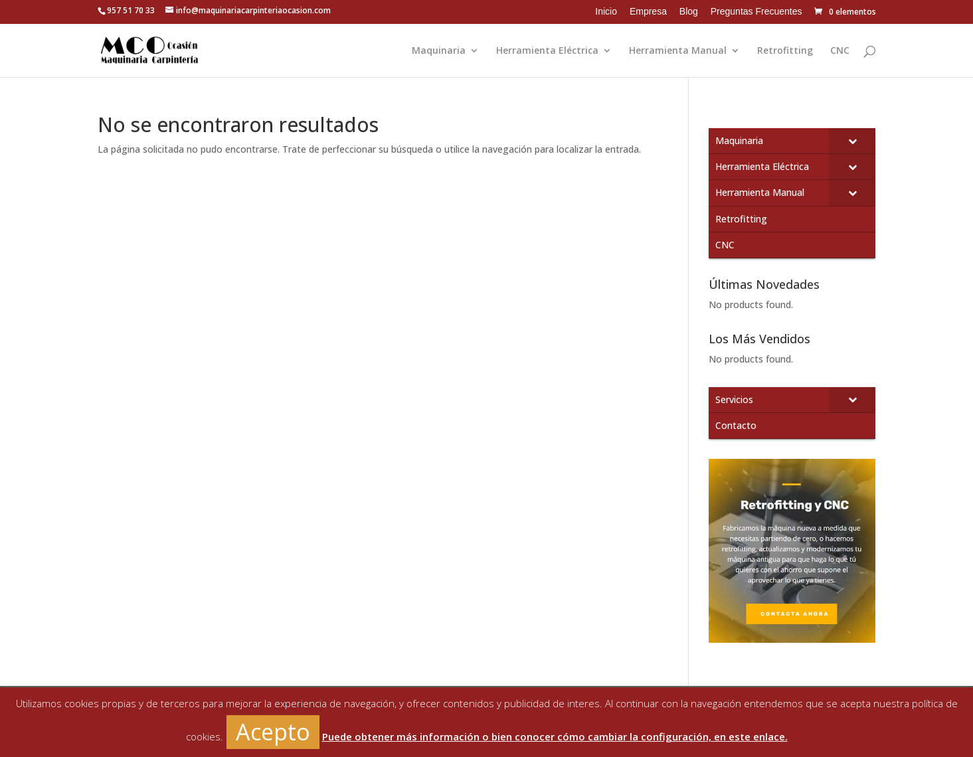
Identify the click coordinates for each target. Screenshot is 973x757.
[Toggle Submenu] (852, 140)
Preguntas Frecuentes (756, 11)
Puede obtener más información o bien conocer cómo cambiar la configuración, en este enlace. (555, 736)
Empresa (648, 11)
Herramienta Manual (678, 51)
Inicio (606, 11)
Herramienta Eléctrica (547, 51)
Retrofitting (785, 51)
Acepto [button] (273, 731)
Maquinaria (439, 51)
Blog (688, 11)
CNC (839, 51)
